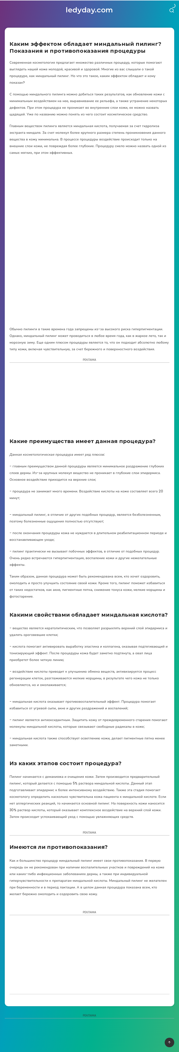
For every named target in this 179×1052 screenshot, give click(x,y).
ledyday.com (89, 9)
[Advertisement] (89, 401)
